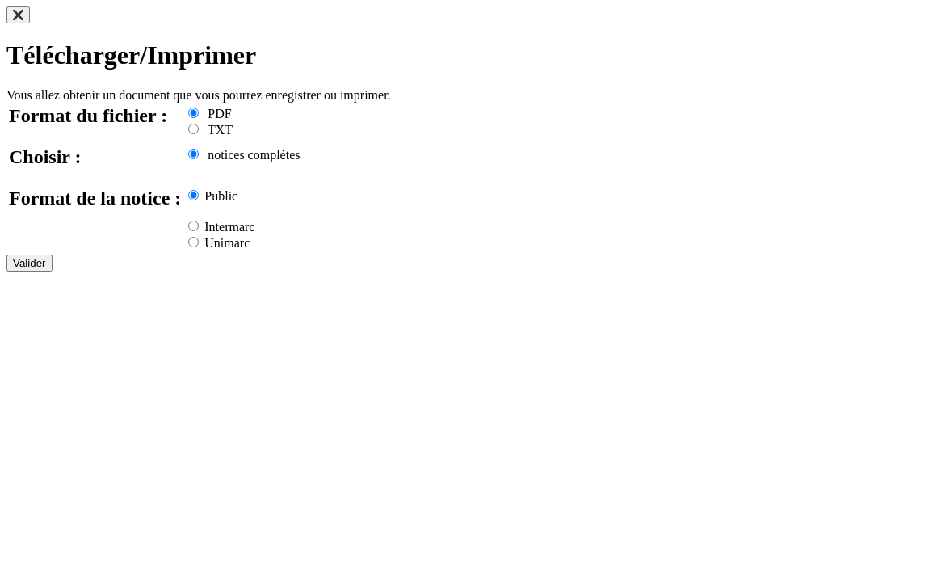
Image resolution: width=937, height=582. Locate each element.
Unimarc (219, 243)
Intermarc (221, 227)
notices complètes (244, 155)
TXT (210, 130)
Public (212, 196)
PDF (209, 113)
